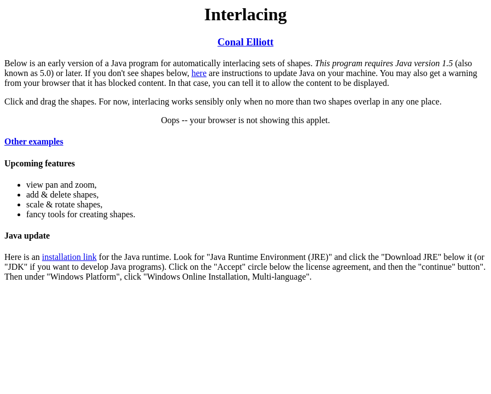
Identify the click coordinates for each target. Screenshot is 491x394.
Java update (27, 235)
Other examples (33, 141)
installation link (69, 257)
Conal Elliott (245, 42)
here (199, 73)
